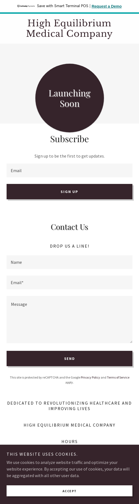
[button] (100, 455)
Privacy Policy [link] (90, 377)
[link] (69, 28)
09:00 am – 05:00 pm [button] (78, 454)
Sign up (69, 191)
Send (69, 358)
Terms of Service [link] (118, 377)
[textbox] (69, 170)
